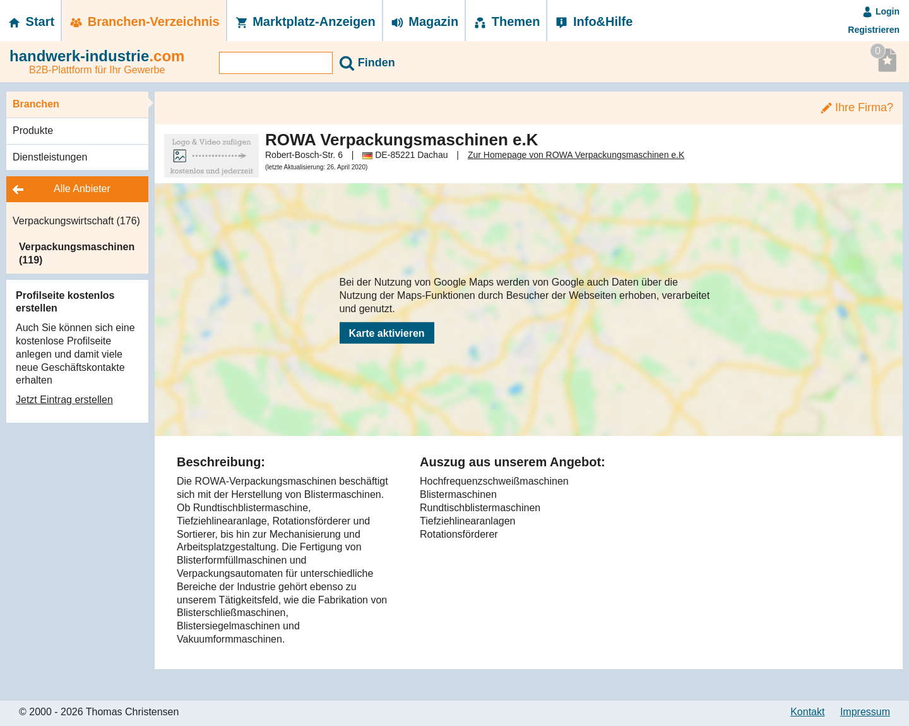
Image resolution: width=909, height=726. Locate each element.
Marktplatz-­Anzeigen (305, 21)
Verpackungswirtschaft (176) (76, 220)
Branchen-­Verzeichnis (144, 21)
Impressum (865, 711)
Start (30, 21)
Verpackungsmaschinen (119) (76, 253)
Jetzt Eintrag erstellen (64, 399)
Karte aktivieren (387, 333)
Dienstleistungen (50, 157)
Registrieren (874, 30)
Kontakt (807, 711)
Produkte (33, 130)
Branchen (36, 104)
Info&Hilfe (593, 21)
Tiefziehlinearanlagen (468, 521)
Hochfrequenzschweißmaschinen (494, 481)
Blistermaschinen (458, 494)
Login (881, 11)
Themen (506, 21)
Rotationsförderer (459, 534)
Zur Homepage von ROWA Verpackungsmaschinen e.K (576, 155)
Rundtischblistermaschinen (480, 507)
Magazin (423, 21)
